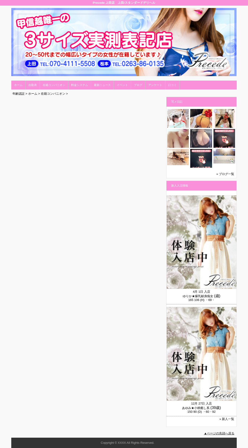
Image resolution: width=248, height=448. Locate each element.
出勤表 (32, 85)
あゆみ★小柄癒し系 (195, 408)
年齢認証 (18, 93)
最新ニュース (102, 85)
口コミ (172, 85)
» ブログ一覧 (225, 174)
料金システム (79, 85)
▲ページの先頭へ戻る (219, 433)
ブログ (138, 85)
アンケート (155, 85)
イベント (122, 85)
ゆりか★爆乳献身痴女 (198, 296)
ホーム (18, 85)
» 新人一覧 (226, 419)
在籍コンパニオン (54, 85)
